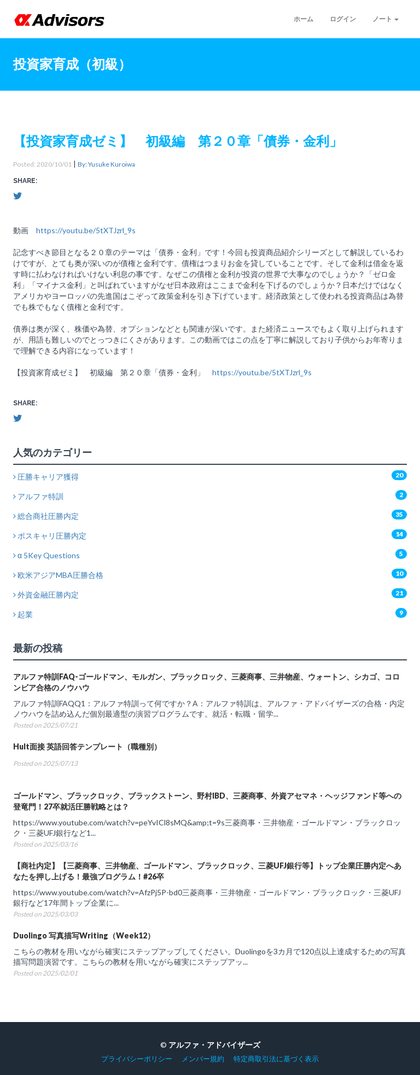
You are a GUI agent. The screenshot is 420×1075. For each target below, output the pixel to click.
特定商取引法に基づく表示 (276, 1059)
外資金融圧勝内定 (46, 594)
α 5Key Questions (46, 555)
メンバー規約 (203, 1059)
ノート (385, 19)
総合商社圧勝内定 (46, 516)
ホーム (303, 19)
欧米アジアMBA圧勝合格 (58, 575)
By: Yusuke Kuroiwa (106, 164)
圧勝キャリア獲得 (46, 476)
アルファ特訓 (38, 496)
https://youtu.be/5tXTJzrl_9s (86, 230)
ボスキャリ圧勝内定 (49, 535)
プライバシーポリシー (136, 1059)
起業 (23, 614)
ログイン (343, 19)
